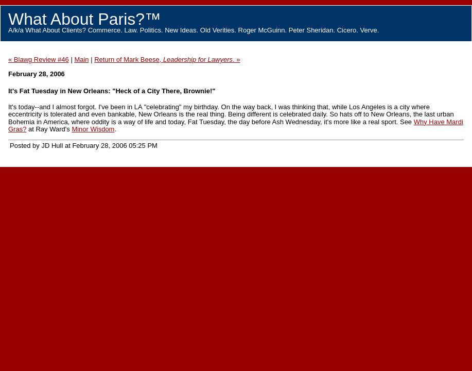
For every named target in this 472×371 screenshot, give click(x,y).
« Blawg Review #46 (38, 59)
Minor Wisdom (93, 129)
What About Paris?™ (84, 19)
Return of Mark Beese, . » (167, 59)
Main (81, 59)
